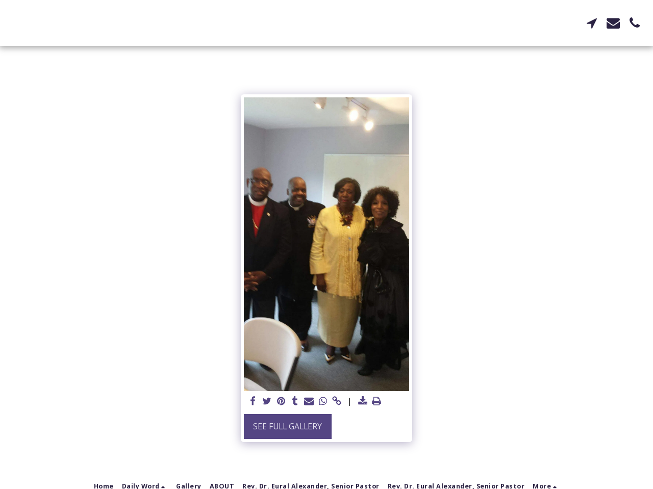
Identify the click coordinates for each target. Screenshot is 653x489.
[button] (592, 23)
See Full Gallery (287, 426)
